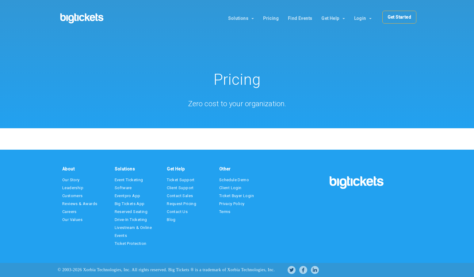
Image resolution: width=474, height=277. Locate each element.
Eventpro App (127, 195)
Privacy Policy (232, 203)
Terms (225, 211)
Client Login (230, 187)
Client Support (180, 187)
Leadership (72, 187)
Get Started (399, 17)
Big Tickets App (130, 203)
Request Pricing (181, 203)
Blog (171, 219)
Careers (69, 211)
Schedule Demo (234, 180)
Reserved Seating (131, 211)
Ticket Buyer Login (236, 195)
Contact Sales (180, 195)
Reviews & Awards (79, 203)
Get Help (333, 18)
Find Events (300, 18)
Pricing (271, 18)
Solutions (241, 18)
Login (363, 18)
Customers (72, 195)
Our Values (72, 219)
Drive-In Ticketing (131, 219)
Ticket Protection (131, 243)
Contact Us (177, 211)
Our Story (71, 180)
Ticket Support (181, 180)
